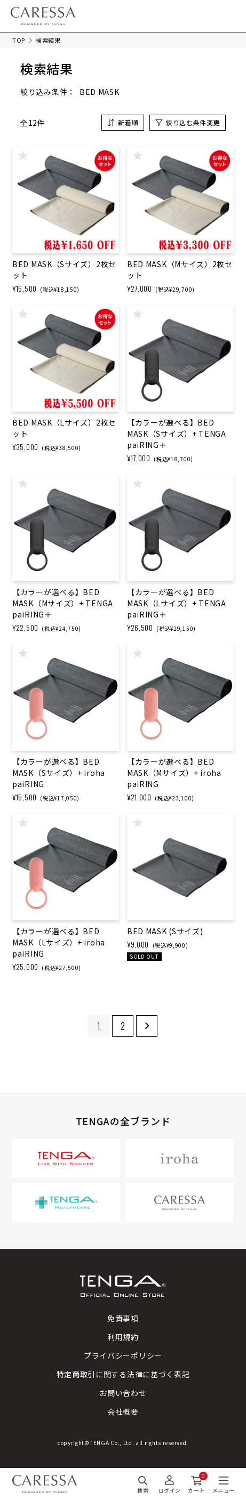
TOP (18, 40)
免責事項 (123, 1318)
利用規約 (123, 1336)
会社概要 (123, 1411)
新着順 (128, 122)
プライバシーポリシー (123, 1355)
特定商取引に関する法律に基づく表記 (123, 1374)
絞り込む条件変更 (193, 122)
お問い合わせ (122, 1392)
